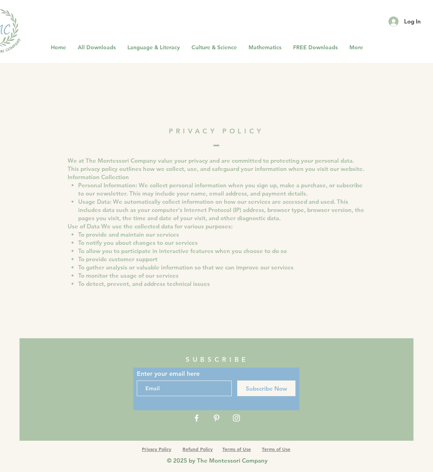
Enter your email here (168, 374)
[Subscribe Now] (266, 388)
